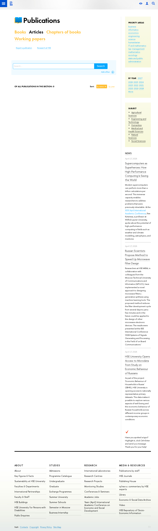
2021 (141, 85)
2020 (130, 88)
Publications (41, 20)
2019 (136, 88)
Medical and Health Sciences (135, 130)
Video (122, 505)
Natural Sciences (133, 136)
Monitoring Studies (94, 486)
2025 (136, 82)
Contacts (24, 527)
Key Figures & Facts (24, 475)
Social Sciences (138, 140)
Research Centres (93, 475)
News (128, 153)
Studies (54, 465)
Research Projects (93, 481)
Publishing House (127, 481)
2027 (140, 78)
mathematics (134, 52)
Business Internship (58, 512)
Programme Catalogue (60, 475)
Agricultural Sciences (134, 114)
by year (112, 86)
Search (101, 66)
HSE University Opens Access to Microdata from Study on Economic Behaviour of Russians (137, 365)
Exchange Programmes (60, 491)
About (19, 465)
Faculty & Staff (22, 496)
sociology (132, 55)
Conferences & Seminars (96, 491)
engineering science (134, 38)
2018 (141, 88)
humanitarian (134, 42)
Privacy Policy (46, 527)
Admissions (54, 470)
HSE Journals (125, 475)
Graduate (54, 486)
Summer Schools (57, 502)
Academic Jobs (91, 496)
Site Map (57, 527)
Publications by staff (129, 470)
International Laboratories (97, 470)
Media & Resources (132, 465)
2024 (141, 82)
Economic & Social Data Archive (135, 499)
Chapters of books (63, 32)
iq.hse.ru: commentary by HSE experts (133, 488)
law (129, 48)
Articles (36, 32)
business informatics (133, 28)
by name (100, 86)
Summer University (58, 496)
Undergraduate (56, 481)
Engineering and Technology (137, 120)
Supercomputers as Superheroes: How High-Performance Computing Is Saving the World (136, 171)
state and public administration (135, 60)
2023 (130, 85)
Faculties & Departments (27, 486)
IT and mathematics (137, 45)
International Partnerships (27, 491)
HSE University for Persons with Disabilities (30, 509)
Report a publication (24, 48)
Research (90, 465)
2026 (130, 82)
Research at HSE (44, 48)
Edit (149, 526)
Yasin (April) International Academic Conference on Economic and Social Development (97, 506)
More (130, 91)
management (138, 48)
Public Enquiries (22, 515)
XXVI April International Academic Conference (135, 212)
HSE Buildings (21, 502)
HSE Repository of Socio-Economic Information (132, 512)
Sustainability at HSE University (30, 481)
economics (133, 32)
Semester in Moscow (59, 507)
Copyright (34, 527)
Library (122, 494)
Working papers (30, 39)
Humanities (136, 125)
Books (20, 32)
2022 (136, 85)
